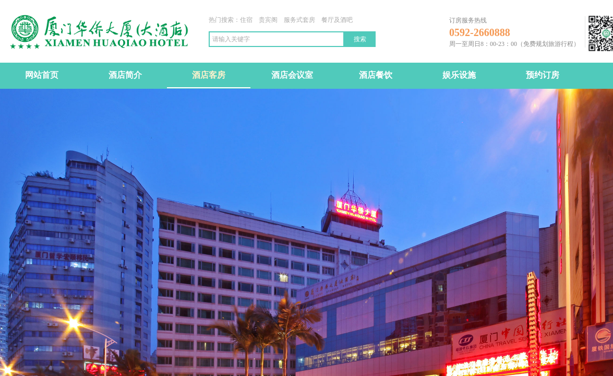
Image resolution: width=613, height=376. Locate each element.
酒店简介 (125, 74)
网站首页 (41, 74)
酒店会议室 (292, 74)
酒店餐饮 (375, 74)
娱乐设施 (459, 74)
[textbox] (276, 39)
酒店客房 (208, 74)
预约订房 (542, 74)
